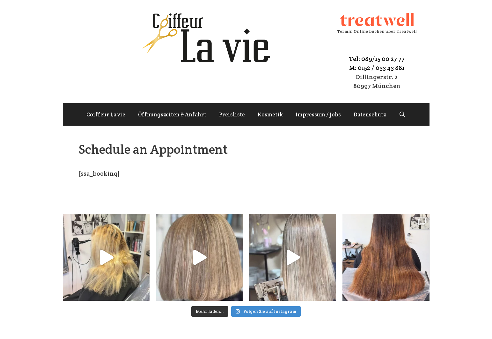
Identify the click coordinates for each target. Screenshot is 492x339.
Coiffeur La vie (105, 114)
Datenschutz (370, 114)
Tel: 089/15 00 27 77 (377, 59)
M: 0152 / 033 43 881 (376, 67)
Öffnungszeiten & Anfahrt (172, 114)
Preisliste (232, 114)
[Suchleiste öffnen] (402, 114)
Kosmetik (270, 114)
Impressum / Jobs (318, 114)
